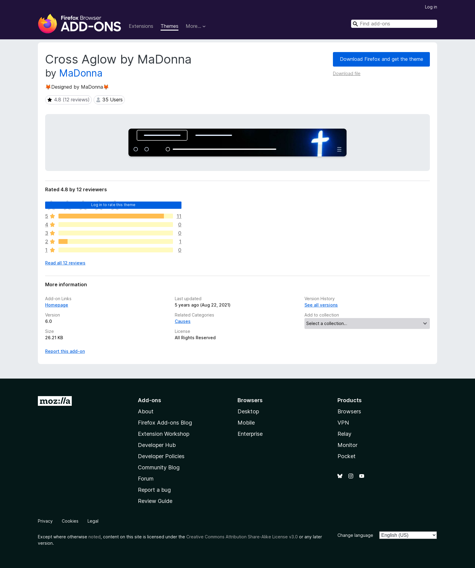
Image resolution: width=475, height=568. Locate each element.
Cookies (70, 521)
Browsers (349, 411)
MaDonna (80, 73)
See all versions (321, 304)
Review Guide (155, 501)
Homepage (56, 304)
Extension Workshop (163, 434)
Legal (93, 521)
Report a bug (154, 490)
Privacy (45, 521)
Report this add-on (65, 351)
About (146, 411)
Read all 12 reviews (65, 262)
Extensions (141, 26)
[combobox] (394, 24)
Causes (183, 321)
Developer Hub (157, 445)
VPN (343, 422)
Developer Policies (161, 456)
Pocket (346, 456)
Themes (169, 26)
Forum (146, 478)
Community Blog (159, 467)
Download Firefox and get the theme (381, 59)
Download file (346, 73)
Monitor (347, 445)
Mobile (246, 422)
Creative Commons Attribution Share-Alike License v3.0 (242, 536)
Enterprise (250, 434)
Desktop (248, 411)
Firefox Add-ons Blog (165, 422)
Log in (431, 6)
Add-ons (149, 400)
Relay (344, 434)
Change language (355, 535)
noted (94, 536)
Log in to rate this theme (113, 204)
